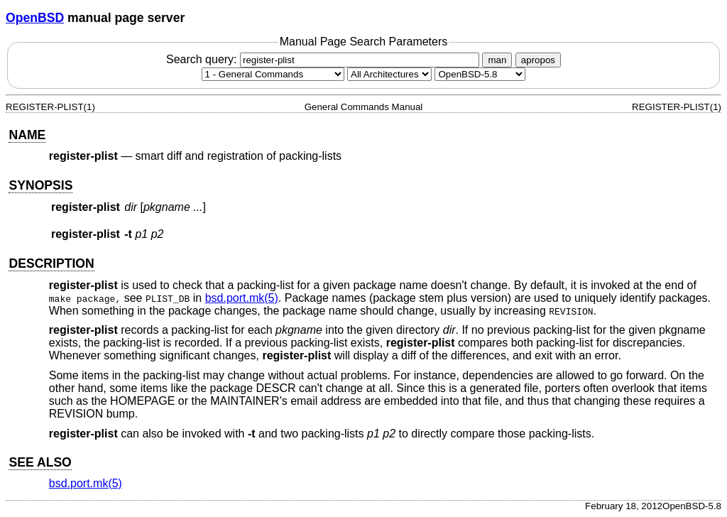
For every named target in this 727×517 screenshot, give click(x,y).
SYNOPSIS (40, 185)
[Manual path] (479, 74)
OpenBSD (35, 18)
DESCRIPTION (51, 263)
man (497, 60)
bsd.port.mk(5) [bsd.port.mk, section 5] (241, 298)
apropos (538, 60)
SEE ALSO (40, 462)
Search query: (324, 59)
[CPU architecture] (389, 74)
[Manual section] (273, 74)
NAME (27, 135)
